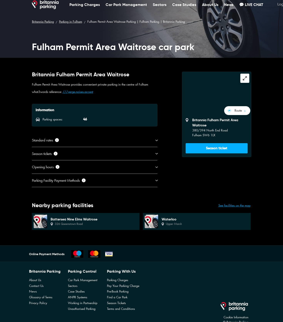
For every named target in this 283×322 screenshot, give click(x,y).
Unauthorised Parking (81, 309)
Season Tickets (116, 303)
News (228, 8)
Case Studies (184, 8)
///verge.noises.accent (78, 92)
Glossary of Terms (40, 297)
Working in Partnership (82, 303)
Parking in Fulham (70, 21)
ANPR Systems (77, 297)
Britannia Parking (43, 21)
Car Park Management (126, 8)
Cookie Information (236, 317)
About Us (210, 8)
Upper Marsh (174, 224)
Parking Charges (84, 8)
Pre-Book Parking (118, 291)
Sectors (159, 8)
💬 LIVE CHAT (251, 8)
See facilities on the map (234, 205)
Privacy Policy (38, 303)
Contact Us (36, 286)
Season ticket (216, 146)
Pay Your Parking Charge (123, 286)
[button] (217, 146)
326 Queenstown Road (69, 224)
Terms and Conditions (121, 309)
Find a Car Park (117, 297)
